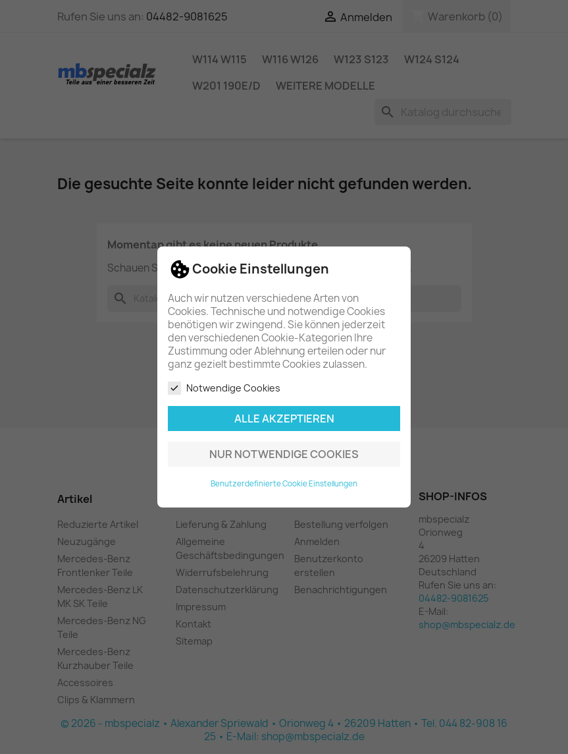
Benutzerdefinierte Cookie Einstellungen (284, 483)
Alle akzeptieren (284, 418)
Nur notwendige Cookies (284, 454)
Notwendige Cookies (224, 388)
